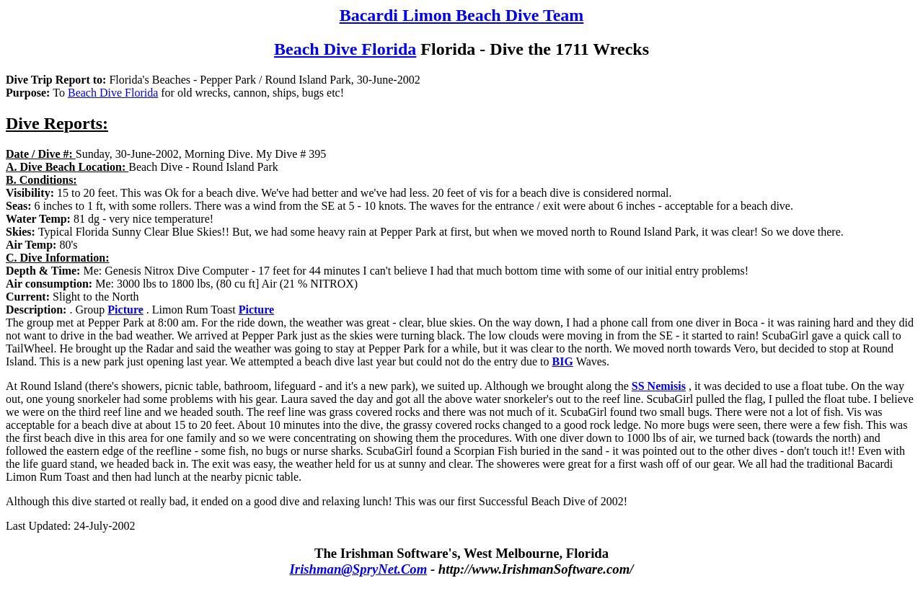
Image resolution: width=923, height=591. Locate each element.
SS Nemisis (659, 386)
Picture (125, 309)
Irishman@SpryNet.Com (359, 569)
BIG (562, 361)
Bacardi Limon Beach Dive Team (462, 15)
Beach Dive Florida (345, 49)
